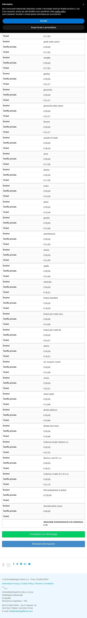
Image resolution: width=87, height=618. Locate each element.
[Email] (29, 564)
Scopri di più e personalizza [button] (43, 27)
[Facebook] (13, 564)
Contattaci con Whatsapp (43, 534)
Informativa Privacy (11, 583)
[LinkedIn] (21, 564)
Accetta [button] (43, 21)
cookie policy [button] (60, 11)
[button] (83, 4)
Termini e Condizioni (44, 583)
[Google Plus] (25, 564)
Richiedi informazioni (43, 544)
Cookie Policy (27, 583)
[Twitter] (17, 564)
